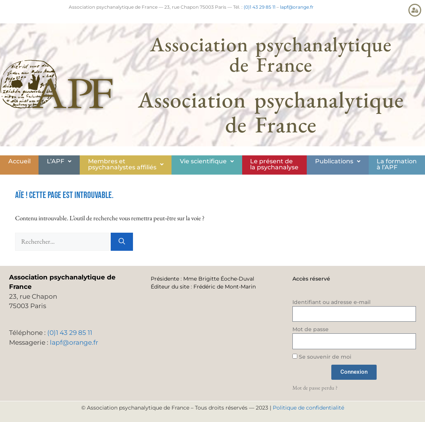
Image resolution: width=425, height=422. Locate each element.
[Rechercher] (122, 242)
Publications (337, 161)
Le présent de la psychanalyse (274, 164)
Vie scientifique (207, 161)
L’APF (59, 161)
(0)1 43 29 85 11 (259, 7)
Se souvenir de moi (321, 356)
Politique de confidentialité (308, 407)
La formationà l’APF (397, 164)
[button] (59, 161)
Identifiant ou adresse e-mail (331, 302)
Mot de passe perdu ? (314, 387)
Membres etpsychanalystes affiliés (126, 164)
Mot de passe (310, 329)
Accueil (19, 161)
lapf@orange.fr (297, 7)
